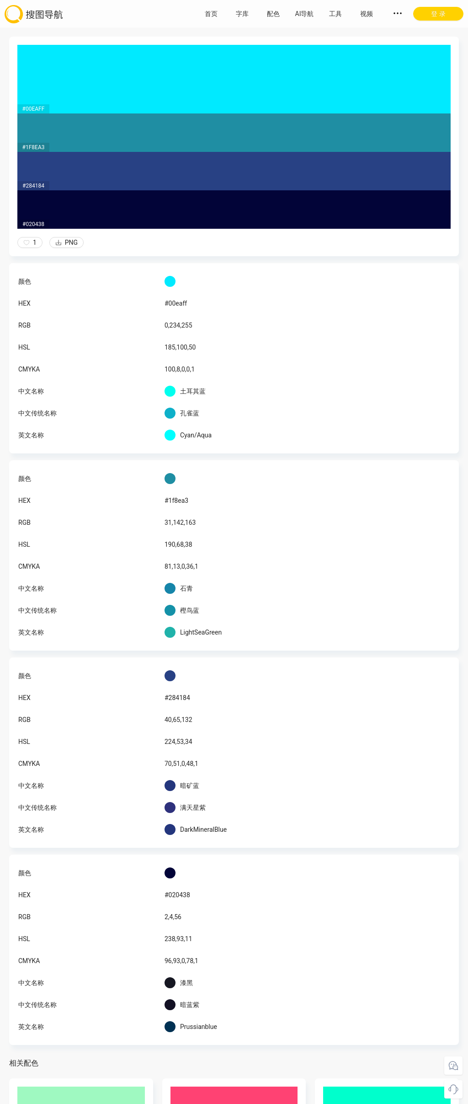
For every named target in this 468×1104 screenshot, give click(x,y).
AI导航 (304, 13)
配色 (273, 13)
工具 (335, 13)
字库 (242, 13)
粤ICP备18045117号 (235, 1095)
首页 (211, 13)
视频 (366, 13)
